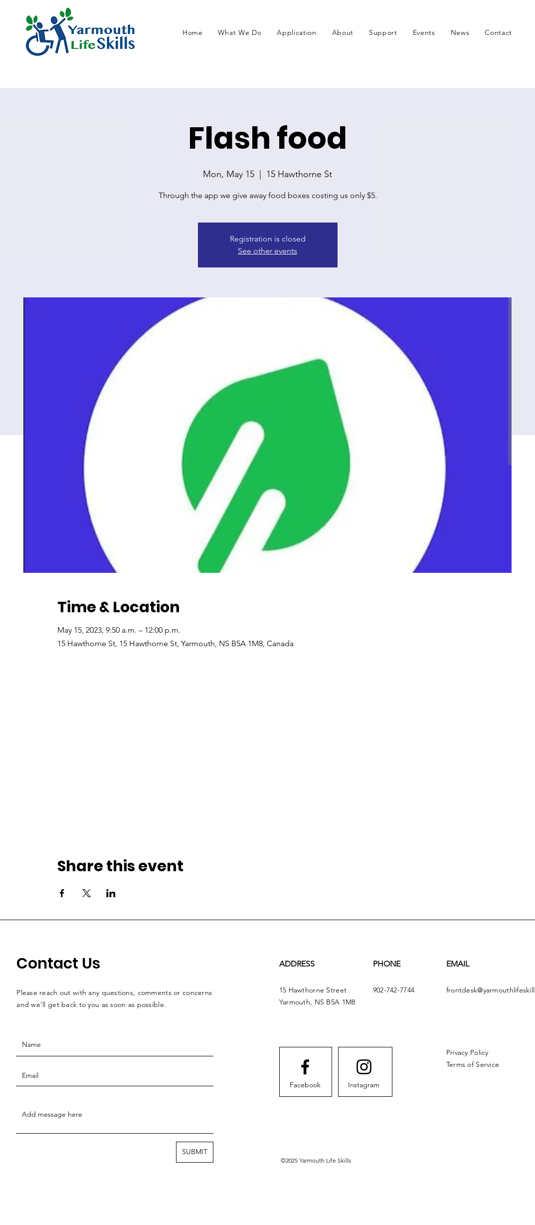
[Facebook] (305, 1085)
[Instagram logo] (364, 1067)
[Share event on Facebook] (62, 893)
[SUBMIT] (194, 1152)
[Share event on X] (86, 893)
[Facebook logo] (305, 1067)
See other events (267, 250)
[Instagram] (364, 1085)
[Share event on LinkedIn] (111, 893)
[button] (240, 32)
